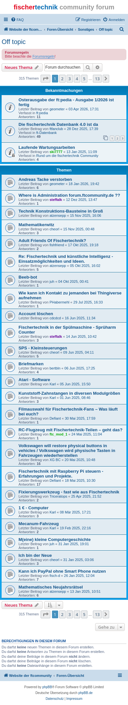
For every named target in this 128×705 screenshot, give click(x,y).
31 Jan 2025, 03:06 (78, 560)
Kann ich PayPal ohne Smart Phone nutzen (62, 571)
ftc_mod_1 (58, 434)
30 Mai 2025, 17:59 (80, 418)
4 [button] (77, 79)
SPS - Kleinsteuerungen (43, 348)
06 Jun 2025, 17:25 (79, 368)
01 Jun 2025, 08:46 (75, 398)
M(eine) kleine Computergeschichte (55, 539)
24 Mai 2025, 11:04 (86, 434)
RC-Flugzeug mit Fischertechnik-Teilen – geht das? (70, 429)
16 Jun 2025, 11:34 (80, 318)
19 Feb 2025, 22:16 (75, 528)
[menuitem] (17, 20)
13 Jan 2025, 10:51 (85, 591)
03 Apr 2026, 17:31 (84, 109)
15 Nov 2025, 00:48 (79, 229)
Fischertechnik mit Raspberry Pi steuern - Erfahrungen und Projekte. (61, 474)
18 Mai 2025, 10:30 (80, 480)
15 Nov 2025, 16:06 (85, 215)
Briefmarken (31, 363)
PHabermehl (59, 302)
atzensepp (57, 215)
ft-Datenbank (46, 133)
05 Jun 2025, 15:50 (75, 384)
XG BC (54, 460)
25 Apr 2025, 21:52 (86, 496)
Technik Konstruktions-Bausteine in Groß (61, 211)
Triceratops (58, 496)
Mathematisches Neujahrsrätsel (51, 587)
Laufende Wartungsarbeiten (47, 147)
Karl (52, 384)
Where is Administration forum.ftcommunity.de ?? (69, 195)
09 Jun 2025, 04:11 (78, 352)
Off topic (14, 41)
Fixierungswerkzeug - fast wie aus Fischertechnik (69, 492)
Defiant (55, 418)
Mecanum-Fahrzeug (39, 523)
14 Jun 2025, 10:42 (81, 336)
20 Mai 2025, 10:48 (80, 460)
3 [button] (70, 79)
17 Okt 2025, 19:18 (83, 245)
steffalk (55, 200)
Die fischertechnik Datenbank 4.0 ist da (58, 124)
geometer (56, 109)
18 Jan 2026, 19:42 (84, 184)
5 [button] (84, 79)
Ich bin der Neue (35, 555)
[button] (45, 79)
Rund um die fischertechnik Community (67, 156)
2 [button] (62, 79)
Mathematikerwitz (36, 224)
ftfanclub (56, 129)
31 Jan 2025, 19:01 (73, 544)
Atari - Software (34, 379)
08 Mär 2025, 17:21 (75, 512)
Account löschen (36, 313)
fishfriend (56, 245)
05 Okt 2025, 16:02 (85, 266)
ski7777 (55, 152)
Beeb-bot (28, 277)
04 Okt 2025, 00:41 (73, 281)
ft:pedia (42, 113)
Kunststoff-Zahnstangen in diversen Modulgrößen (69, 393)
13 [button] (97, 79)
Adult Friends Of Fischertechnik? (52, 240)
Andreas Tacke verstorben (45, 179)
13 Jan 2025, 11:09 (81, 152)
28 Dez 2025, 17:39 (82, 129)
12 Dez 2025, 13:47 (81, 200)
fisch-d (54, 576)
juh (51, 281)
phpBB (47, 687)
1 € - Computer (33, 507)
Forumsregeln (43, 56)
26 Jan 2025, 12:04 (79, 576)
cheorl (54, 229)
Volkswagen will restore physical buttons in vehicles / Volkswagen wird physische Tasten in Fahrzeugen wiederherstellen (67, 450)
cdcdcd (55, 318)
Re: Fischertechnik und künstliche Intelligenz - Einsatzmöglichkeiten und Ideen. (66, 259)
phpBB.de (85, 693)
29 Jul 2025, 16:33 (88, 302)
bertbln (54, 368)
